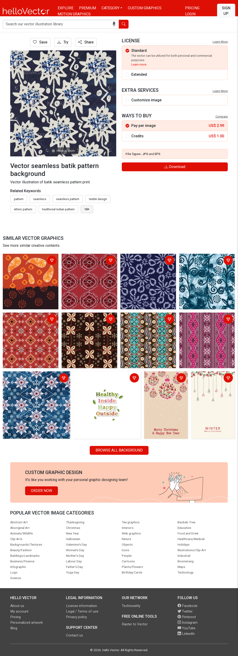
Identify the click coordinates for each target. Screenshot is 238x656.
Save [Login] (40, 42)
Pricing (192, 8)
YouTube (186, 628)
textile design (98, 199)
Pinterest (187, 617)
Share (86, 42)
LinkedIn (186, 634)
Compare (221, 116)
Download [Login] (174, 167)
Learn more (138, 64)
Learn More (220, 41)
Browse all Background (119, 450)
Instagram (188, 622)
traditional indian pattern (58, 209)
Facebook (187, 606)
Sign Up (226, 11)
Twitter (185, 611)
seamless (39, 199)
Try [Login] (62, 42)
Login (190, 14)
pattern (18, 199)
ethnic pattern (23, 209)
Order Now (41, 490)
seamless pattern (67, 199)
